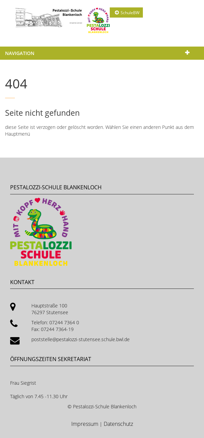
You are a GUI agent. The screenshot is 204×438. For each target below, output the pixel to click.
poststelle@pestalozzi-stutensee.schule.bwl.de (80, 339)
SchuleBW (130, 13)
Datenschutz (118, 424)
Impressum (85, 424)
